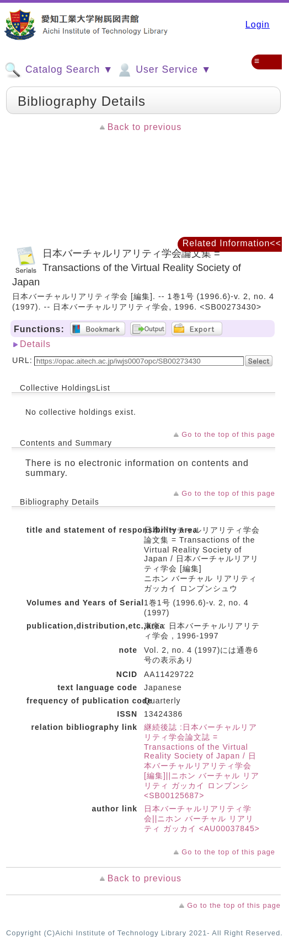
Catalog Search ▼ (58, 70)
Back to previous (144, 127)
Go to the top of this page (228, 434)
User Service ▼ (163, 70)
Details (35, 344)
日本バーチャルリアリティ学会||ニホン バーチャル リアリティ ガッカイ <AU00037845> (202, 818)
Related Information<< (232, 243)
